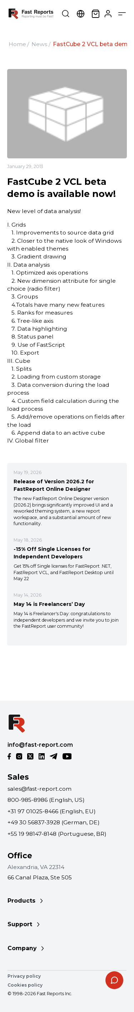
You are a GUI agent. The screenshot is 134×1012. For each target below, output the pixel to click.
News (39, 44)
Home (17, 44)
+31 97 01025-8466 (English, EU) (52, 811)
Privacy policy (24, 976)
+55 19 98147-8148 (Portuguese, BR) (57, 833)
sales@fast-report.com (39, 788)
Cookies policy (25, 985)
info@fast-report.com (40, 744)
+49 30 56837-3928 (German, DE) (54, 822)
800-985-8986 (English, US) (46, 799)
